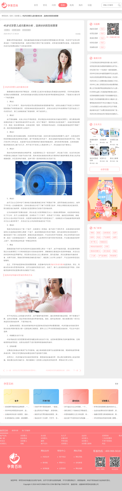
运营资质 (62, 468)
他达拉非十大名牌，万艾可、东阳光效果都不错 (47, 418)
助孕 (92, 237)
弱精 (22, 443)
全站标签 (79, 462)
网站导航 (79, 457)
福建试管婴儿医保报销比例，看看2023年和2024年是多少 (106, 414)
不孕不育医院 (107, 441)
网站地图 (79, 468)
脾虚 (115, 251)
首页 (36, 5)
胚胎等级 (23, 438)
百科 (63, 5)
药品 (98, 237)
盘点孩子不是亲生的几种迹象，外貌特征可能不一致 (76, 418)
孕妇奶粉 (113, 256)
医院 (98, 233)
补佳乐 (2, 441)
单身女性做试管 (96, 246)
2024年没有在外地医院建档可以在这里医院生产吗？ (105, 73)
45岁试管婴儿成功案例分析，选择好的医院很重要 (40, 16)
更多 (116, 384)
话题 (90, 5)
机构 (72, 5)
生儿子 (63, 435)
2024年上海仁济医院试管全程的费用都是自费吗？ (105, 84)
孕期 (92, 233)
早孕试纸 (64, 441)
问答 (54, 5)
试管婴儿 (17, 16)
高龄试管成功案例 (57, 264)
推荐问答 (15, 430)
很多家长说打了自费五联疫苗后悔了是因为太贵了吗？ (105, 110)
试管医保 (105, 435)
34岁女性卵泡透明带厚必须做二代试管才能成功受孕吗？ (105, 77)
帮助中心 (62, 462)
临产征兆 (3, 435)
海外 (81, 5)
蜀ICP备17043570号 (61, 484)
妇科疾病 (106, 233)
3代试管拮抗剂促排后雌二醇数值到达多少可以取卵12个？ (106, 418)
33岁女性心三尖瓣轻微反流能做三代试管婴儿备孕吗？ (105, 81)
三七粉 (92, 256)
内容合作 (46, 457)
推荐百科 (4, 430)
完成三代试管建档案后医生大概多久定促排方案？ (105, 99)
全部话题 (105, 169)
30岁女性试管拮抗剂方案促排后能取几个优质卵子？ (105, 114)
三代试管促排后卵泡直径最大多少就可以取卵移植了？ (105, 62)
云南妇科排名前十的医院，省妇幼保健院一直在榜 (17, 414)
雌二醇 (2, 438)
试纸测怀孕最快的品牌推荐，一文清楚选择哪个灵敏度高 (17, 407)
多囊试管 (64, 438)
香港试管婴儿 (95, 251)
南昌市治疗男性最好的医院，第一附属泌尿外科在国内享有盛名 (47, 414)
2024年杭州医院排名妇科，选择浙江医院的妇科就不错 (17, 410)
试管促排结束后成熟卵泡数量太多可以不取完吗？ (105, 66)
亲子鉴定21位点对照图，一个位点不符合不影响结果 (76, 407)
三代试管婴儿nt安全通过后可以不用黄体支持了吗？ (105, 106)
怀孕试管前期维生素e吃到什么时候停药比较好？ (106, 407)
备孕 (115, 233)
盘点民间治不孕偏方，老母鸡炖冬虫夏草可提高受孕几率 (47, 410)
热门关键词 (26, 430)
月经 (106, 246)
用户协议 (62, 457)
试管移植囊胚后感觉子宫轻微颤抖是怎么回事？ (105, 95)
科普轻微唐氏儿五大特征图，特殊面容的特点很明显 (76, 414)
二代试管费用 (107, 438)
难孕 (115, 237)
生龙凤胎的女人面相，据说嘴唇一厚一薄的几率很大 (17, 418)
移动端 (45, 462)
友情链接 (46, 468)
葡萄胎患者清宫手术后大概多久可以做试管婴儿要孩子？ (105, 103)
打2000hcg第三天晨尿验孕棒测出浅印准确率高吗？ (105, 92)
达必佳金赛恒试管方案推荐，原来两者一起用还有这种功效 (106, 410)
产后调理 (106, 237)
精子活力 (44, 443)
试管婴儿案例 (86, 443)
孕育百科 (5, 16)
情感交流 (103, 242)
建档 (42, 441)
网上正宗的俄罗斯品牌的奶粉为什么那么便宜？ (105, 88)
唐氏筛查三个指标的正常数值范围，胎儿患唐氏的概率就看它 (76, 410)
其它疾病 (106, 251)
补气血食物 (103, 256)
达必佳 (84, 435)
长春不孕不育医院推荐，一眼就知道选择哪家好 (47, 407)
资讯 (45, 5)
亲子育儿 (93, 242)
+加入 (102, 29)
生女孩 (43, 435)
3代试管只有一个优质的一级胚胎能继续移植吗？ (105, 70)
